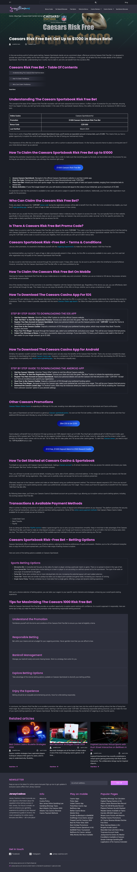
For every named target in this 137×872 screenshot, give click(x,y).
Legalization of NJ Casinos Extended (114, 842)
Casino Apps (74, 799)
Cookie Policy (45, 801)
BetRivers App (75, 808)
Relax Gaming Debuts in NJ (110, 825)
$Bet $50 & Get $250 (68, 423)
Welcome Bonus (83, 9)
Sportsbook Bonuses (122, 9)
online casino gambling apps (42, 358)
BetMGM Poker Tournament (80, 830)
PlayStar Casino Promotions (111, 818)
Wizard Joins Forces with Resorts (113, 815)
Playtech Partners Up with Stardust (113, 808)
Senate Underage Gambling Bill (112, 839)
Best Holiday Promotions (79, 825)
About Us (43, 799)
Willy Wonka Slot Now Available (81, 835)
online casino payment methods (85, 510)
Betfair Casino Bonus (77, 811)
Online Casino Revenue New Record (113, 803)
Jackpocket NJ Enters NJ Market (112, 835)
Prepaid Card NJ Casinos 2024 (81, 820)
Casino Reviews (95, 9)
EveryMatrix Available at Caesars (112, 837)
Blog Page (17, 16)
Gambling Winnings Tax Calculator (113, 799)
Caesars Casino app (44, 356)
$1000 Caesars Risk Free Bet (68, 167)
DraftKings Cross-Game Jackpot (81, 818)
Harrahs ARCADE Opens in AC (111, 813)
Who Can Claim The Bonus (22, 84)
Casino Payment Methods (49, 813)
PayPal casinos (36, 528)
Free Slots (104, 823)
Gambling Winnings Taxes (49, 806)
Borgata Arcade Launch (109, 827)
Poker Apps (74, 801)
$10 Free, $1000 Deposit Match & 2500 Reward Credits (68, 449)
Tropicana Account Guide (110, 832)
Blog (126, 2)
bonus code (44, 205)
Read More (13, 766)
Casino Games (108, 9)
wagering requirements (65, 247)
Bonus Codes (49, 9)
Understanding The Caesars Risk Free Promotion (28, 73)
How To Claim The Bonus (21, 79)
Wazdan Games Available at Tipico (113, 811)
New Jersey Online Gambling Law (51, 803)
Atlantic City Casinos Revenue (50, 811)
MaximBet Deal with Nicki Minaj (112, 830)
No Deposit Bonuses (61, 9)
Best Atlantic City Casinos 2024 (51, 808)
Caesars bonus (109, 438)
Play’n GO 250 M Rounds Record (112, 806)
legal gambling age (19, 207)
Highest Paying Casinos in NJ (111, 801)
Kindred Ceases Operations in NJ (82, 827)
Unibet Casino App (76, 803)
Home (11, 16)
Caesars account (66, 465)
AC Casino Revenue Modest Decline (113, 820)
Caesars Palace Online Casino (20, 406)
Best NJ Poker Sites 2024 (79, 823)
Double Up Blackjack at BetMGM (81, 815)
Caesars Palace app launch (67, 301)
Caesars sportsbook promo (58, 413)
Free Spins (73, 9)
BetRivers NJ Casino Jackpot (80, 832)
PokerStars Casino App (78, 806)
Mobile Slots (74, 813)
